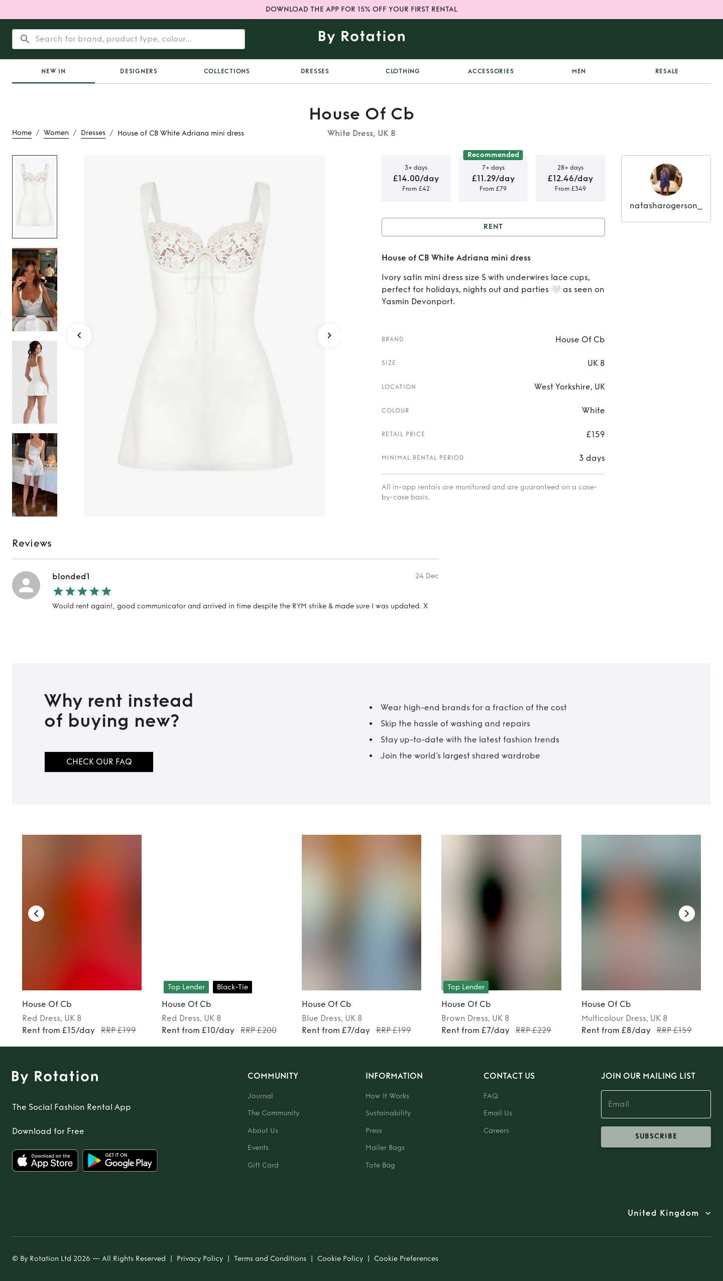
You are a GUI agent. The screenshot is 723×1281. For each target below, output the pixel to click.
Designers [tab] (139, 71)
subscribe (656, 1136)
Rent (493, 227)
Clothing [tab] (403, 71)
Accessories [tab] (491, 71)
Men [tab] (579, 71)
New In (53, 71)
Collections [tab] (227, 71)
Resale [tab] (667, 71)
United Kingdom (663, 1213)
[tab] (53, 71)
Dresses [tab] (315, 71)
